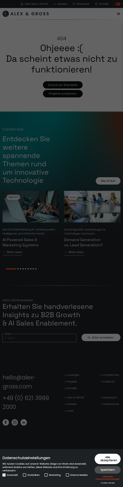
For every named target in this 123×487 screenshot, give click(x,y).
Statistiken (31, 475)
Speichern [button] (108, 470)
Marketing (53, 475)
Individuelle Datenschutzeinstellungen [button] (108, 477)
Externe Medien (77, 475)
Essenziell (10, 475)
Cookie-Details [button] (108, 483)
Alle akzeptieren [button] (108, 458)
